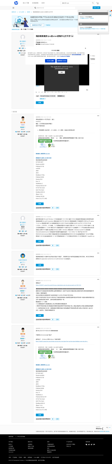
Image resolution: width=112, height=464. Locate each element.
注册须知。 (107, 431)
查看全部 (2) (43, 99)
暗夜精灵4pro (61, 96)
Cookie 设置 (50, 60)
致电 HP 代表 (31, 446)
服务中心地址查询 (51, 449)
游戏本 (28, 12)
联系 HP (10, 444)
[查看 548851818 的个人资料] (23, 288)
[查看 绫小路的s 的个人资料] (23, 41)
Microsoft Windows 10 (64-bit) (47, 96)
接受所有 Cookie (61, 60)
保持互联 (88, 441)
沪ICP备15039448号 (46, 457)
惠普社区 (14, 12)
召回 (10, 457)
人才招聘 (11, 446)
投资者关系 (11, 448)
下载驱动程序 (50, 444)
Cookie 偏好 (36, 457)
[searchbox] (76, 3)
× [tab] (107, 11)
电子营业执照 (55, 457)
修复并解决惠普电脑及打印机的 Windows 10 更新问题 (92, 28)
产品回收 (15, 457)
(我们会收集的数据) (76, 54)
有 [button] (52, 207)
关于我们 (11, 441)
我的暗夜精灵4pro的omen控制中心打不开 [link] (43, 12)
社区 (48, 448)
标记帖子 (23, 55)
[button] (98, 34)
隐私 (25, 457)
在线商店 (30, 444)
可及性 (20, 457)
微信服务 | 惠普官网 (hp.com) (43, 153)
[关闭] (85, 48)
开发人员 (68, 446)
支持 (48, 441)
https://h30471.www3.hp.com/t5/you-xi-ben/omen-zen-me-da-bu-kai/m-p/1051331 (58, 285)
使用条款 (102, 431)
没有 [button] (57, 207)
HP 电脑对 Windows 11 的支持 (87, 18)
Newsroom (11, 451)
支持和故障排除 (51, 446)
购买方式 (30, 441)
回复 (39, 102)
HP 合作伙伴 (69, 441)
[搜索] (54, 7)
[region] (56, 55)
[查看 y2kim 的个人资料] (23, 124)
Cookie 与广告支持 (65, 56)
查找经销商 (30, 448)
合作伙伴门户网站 (70, 444)
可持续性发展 (12, 449)
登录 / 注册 (96, 7)
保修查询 (49, 451)
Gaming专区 (21, 12)
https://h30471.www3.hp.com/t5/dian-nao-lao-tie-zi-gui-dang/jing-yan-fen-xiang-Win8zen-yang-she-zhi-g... (62, 341)
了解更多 (47, 25)
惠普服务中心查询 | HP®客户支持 (43, 157)
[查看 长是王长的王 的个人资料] (23, 260)
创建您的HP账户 (37, 25)
